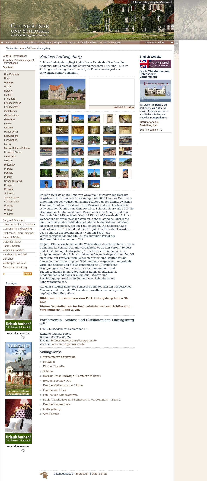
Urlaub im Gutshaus (111, 42)
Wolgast (8, 213)
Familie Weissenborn (57, 404)
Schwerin (9, 193)
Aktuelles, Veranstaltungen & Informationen (18, 61)
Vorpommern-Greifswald (59, 357)
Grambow (9, 119)
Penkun (8, 160)
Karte (9, 42)
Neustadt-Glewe (13, 152)
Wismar (8, 209)
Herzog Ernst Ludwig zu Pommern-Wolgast (72, 375)
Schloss (48, 371)
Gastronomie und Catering (17, 228)
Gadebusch (10, 111)
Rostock (8, 189)
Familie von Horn (54, 390)
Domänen (8, 258)
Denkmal (49, 361)
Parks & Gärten (11, 245)
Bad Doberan (11, 74)
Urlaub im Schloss (88, 42)
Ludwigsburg (11, 136)
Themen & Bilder (154, 42)
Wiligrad (8, 205)
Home (21, 48)
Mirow (7, 144)
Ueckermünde (12, 201)
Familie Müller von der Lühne (63, 385)
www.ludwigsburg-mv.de (68, 344)
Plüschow (9, 164)
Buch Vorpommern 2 (151, 129)
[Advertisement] (193, 93)
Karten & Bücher (12, 237)
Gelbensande (11, 115)
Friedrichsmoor (12, 103)
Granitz (8, 123)
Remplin (8, 185)
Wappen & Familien (13, 250)
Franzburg (9, 98)
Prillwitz (8, 168)
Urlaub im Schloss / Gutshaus (19, 224)
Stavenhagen (11, 197)
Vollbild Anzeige (124, 107)
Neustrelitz (10, 156)
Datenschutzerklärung (15, 267)
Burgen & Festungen (65, 42)
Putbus (8, 177)
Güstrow (8, 127)
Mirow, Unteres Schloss (17, 148)
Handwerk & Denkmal (15, 254)
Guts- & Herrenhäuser (27, 42)
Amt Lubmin (51, 413)
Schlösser (46, 42)
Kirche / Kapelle (53, 366)
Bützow (8, 90)
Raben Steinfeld (13, 181)
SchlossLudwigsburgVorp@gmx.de (73, 340)
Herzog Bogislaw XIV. (57, 380)
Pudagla (8, 172)
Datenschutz (99, 473)
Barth (7, 78)
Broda (7, 86)
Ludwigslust (10, 139)
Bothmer (9, 82)
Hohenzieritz (11, 131)
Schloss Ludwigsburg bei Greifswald (152, 2)
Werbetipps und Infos (14, 263)
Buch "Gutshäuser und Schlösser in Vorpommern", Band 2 (82, 399)
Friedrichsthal (11, 107)
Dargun (8, 94)
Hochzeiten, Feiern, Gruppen (18, 233)
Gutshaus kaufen (12, 241)
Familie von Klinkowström (60, 394)
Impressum (82, 473)
